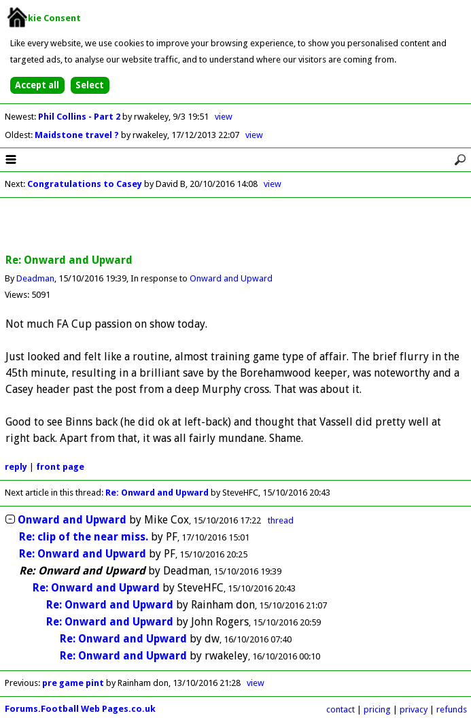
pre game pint (73, 683)
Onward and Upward (231, 278)
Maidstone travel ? (78, 135)
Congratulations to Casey (84, 184)
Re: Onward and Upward (157, 492)
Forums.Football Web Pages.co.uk (80, 709)
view (223, 116)
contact (340, 709)
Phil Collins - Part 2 (80, 116)
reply (16, 467)
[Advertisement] (236, 226)
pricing (377, 709)
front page (60, 467)
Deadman (35, 278)
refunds (451, 709)
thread (281, 520)
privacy (414, 709)
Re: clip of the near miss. (83, 536)
